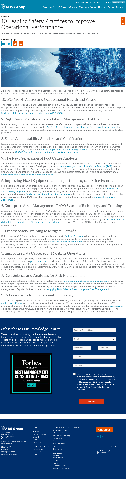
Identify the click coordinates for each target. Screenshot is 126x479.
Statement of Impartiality (9, 451)
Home (77, 2)
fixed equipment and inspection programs (48, 194)
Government (57, 441)
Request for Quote (102, 2)
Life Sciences (57, 438)
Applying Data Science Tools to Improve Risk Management (78, 289)
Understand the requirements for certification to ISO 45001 (32, 113)
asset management (107, 127)
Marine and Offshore (60, 430)
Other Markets (58, 449)
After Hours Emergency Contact (106, 447)
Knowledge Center (87, 7)
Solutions (72, 7)
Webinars (56, 460)
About (45, 7)
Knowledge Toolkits (59, 466)
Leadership (36, 437)
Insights (35, 33)
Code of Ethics (6, 446)
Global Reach (37, 442)
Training (120, 7)
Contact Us (86, 2)
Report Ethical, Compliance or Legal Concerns (105, 452)
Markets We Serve (58, 7)
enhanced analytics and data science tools (86, 280)
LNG (54, 446)
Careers (35, 440)
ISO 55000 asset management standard (68, 127)
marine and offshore (12, 303)
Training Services (74, 236)
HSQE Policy (5, 448)
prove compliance (39, 261)
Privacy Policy (96, 387)
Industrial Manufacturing (61, 436)
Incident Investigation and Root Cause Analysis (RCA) (83, 166)
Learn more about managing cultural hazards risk (27, 174)
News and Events (106, 7)
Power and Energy (59, 444)
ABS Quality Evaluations (9, 454)
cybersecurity (117, 306)
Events (35, 455)
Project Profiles (58, 458)
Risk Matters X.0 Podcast (61, 468)
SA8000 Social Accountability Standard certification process (46, 152)
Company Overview (39, 434)
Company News (38, 452)
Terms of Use (5, 453)
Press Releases (38, 449)
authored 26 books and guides (65, 241)
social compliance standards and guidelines (64, 149)
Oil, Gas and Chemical (60, 433)
